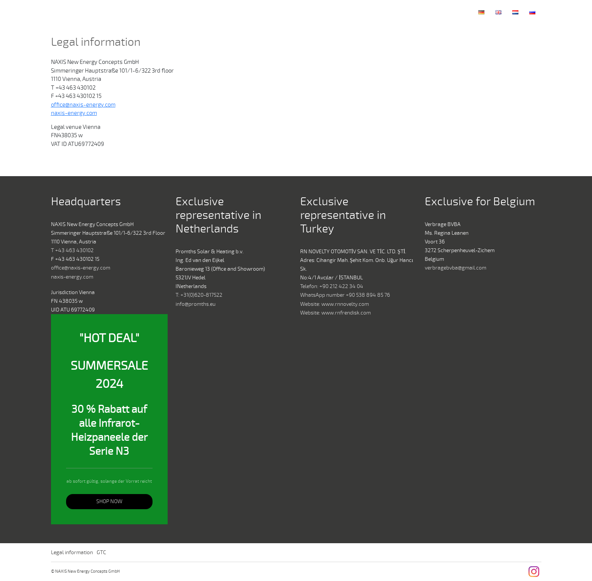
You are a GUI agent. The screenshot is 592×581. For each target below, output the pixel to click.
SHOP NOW (109, 501)
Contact (439, 12)
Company (344, 12)
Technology (374, 12)
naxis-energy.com (74, 113)
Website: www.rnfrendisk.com (335, 313)
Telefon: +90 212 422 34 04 (331, 286)
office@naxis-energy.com (83, 104)
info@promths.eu (196, 304)
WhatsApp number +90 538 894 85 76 (345, 295)
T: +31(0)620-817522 (199, 295)
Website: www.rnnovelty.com (334, 304)
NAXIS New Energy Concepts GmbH (67, 12)
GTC (101, 552)
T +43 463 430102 (72, 250)
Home (321, 12)
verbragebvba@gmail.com (455, 268)
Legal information (72, 552)
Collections (406, 12)
